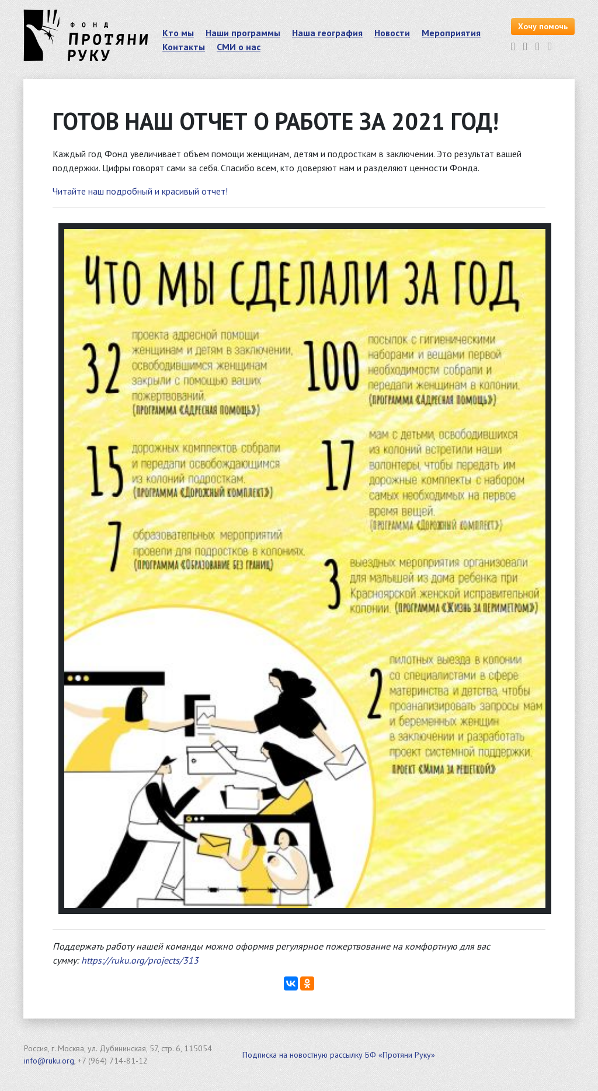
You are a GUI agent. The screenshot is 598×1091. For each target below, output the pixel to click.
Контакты (183, 47)
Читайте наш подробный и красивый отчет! (140, 191)
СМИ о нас (238, 47)
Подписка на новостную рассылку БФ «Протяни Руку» (338, 1055)
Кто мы (178, 33)
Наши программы (243, 33)
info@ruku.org (49, 1060)
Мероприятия (451, 33)
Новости (392, 33)
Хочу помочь (543, 26)
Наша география (327, 33)
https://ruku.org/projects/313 (140, 960)
